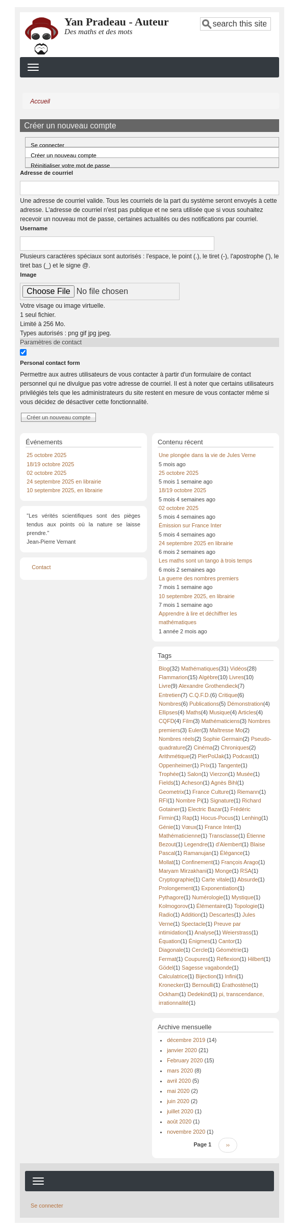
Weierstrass (237, 932)
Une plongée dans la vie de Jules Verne (207, 455)
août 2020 (179, 1121)
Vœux (189, 827)
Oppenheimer (175, 765)
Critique (227, 695)
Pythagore (171, 897)
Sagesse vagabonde (207, 968)
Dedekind (199, 994)
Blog (164, 668)
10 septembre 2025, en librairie (65, 490)
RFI (163, 800)
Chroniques (235, 747)
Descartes (221, 915)
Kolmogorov (173, 906)
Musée (244, 774)
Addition (191, 915)
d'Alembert (229, 844)
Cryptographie (176, 879)
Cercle (200, 950)
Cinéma (202, 747)
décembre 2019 (186, 1040)
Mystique (243, 897)
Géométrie (228, 950)
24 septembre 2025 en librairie (64, 481)
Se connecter (47, 144)
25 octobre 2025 (46, 455)
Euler (194, 730)
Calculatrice (173, 976)
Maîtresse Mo (226, 730)
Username (33, 228)
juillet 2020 (180, 1111)
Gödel (166, 968)
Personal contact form (50, 363)
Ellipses (168, 712)
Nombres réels (176, 739)
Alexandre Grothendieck (208, 686)
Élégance (231, 853)
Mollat (166, 862)
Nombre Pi (189, 800)
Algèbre (208, 677)
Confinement (197, 862)
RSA (246, 871)
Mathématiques (200, 668)
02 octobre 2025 (46, 473)
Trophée (169, 774)
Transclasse (223, 836)
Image (28, 275)
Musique (219, 712)
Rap (187, 818)
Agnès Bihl (224, 783)
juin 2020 (178, 1101)
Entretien (170, 695)
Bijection (206, 976)
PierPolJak (211, 756)
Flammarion (173, 677)
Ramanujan (198, 853)
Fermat (167, 959)
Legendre (196, 844)
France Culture (210, 792)
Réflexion (227, 959)
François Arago (239, 862)
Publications (204, 704)
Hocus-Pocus (217, 818)
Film (188, 721)
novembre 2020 (186, 1132)
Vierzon (219, 774)
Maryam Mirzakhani (183, 871)
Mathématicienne (180, 836)
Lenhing (251, 818)
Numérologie (207, 897)
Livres (236, 677)
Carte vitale (216, 879)
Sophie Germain (222, 739)
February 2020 (185, 1060)
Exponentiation (219, 888)
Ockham (169, 994)
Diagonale (171, 950)
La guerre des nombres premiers (199, 578)
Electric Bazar (205, 809)
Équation (170, 941)
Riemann (248, 792)
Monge (223, 871)
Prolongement (176, 888)
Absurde (247, 879)
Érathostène (237, 985)
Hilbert (256, 959)
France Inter (219, 827)
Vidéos (238, 668)
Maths (193, 712)
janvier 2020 (182, 1050)
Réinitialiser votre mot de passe (70, 165)
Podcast (243, 756)
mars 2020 (180, 1070)
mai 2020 (178, 1091)
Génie (166, 827)
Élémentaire (211, 906)
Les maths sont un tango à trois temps (205, 560)
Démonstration (245, 704)
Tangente (229, 765)
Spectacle (193, 924)
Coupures (196, 959)
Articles (247, 712)
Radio (166, 915)
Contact (41, 567)
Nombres (170, 704)
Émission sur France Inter (190, 525)
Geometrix (171, 792)
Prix (205, 765)
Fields (166, 783)
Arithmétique (174, 756)
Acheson (192, 783)
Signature (222, 800)
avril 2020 (179, 1081)
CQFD (167, 721)
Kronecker (171, 985)
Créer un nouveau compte (72, 153)
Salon (194, 774)
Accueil (40, 101)
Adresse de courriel (46, 173)
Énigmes (199, 941)
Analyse (204, 932)
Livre (164, 686)
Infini (231, 976)
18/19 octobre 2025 (50, 464)
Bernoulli (202, 985)
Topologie (245, 906)
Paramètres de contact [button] (51, 342)
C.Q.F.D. (199, 695)
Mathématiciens (220, 721)
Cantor (226, 941)
